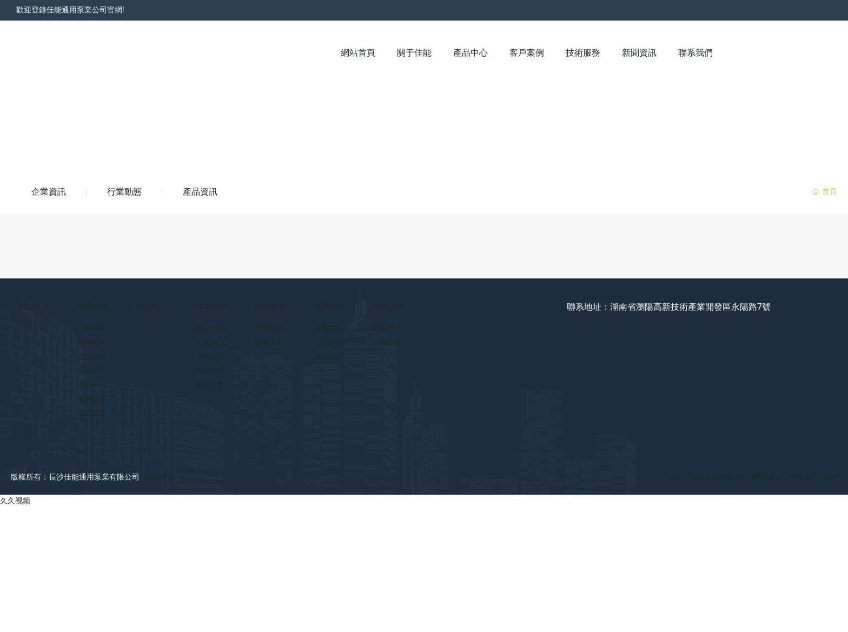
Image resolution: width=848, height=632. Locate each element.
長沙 (829, 477)
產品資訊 (200, 192)
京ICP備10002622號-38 (706, 477)
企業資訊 (48, 192)
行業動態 (124, 192)
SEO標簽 (159, 477)
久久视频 (15, 500)
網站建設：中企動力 (787, 477)
